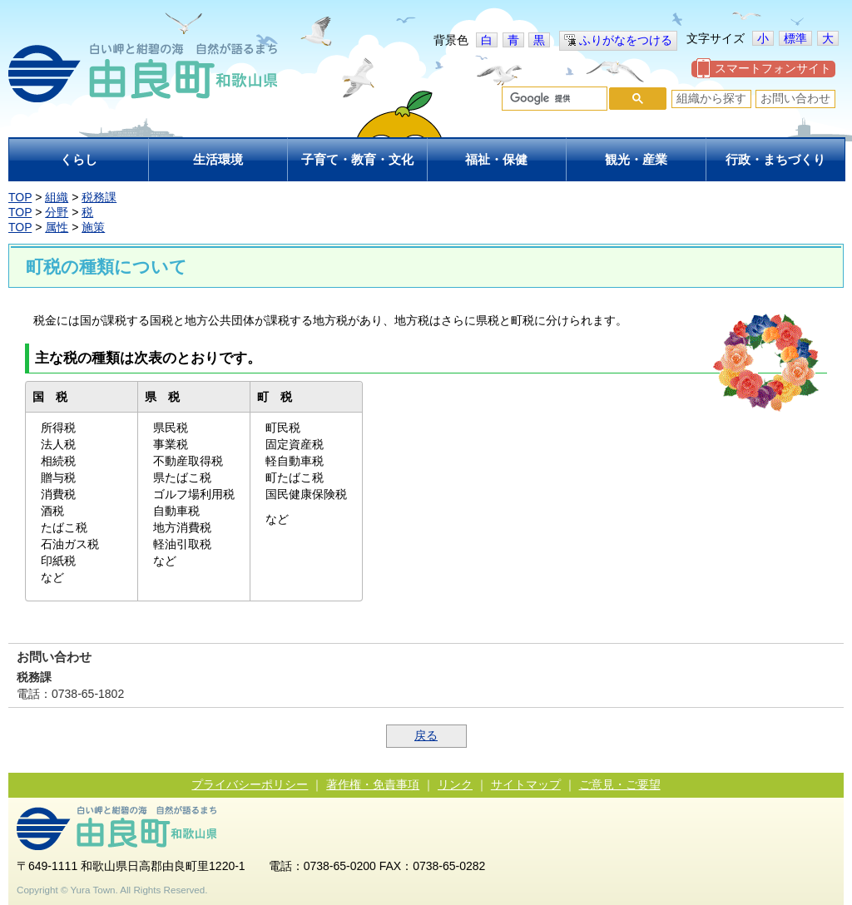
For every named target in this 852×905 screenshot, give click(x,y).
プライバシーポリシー (249, 784)
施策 (93, 227)
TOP (20, 197)
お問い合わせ (795, 98)
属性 (56, 227)
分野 (56, 212)
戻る (426, 735)
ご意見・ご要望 (620, 784)
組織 (56, 197)
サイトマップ (526, 784)
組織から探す (711, 98)
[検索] (553, 98)
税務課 (99, 197)
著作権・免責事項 (372, 784)
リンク (455, 784)
